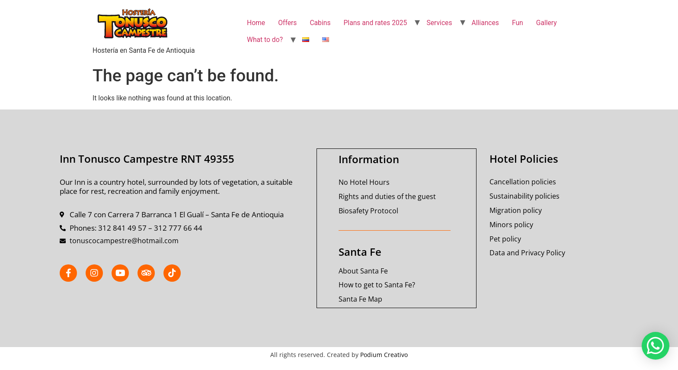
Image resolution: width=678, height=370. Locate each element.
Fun (517, 23)
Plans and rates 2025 (375, 23)
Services (439, 23)
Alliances (485, 23)
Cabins (320, 23)
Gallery (546, 23)
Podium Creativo (384, 354)
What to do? (265, 39)
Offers (287, 23)
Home (256, 23)
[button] (655, 346)
